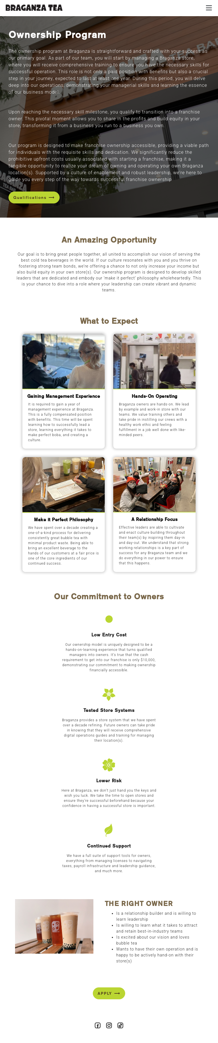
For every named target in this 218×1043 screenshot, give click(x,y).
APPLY (109, 993)
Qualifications (34, 197)
